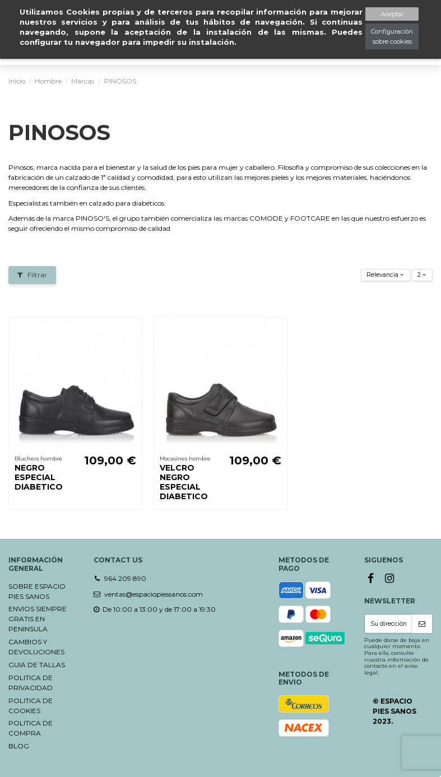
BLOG (18, 746)
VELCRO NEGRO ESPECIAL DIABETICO (184, 482)
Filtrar (32, 275)
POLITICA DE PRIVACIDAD (30, 682)
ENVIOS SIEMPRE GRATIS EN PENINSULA (37, 618)
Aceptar (391, 14)
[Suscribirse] (422, 624)
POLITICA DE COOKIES (30, 705)
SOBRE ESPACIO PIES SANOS (37, 591)
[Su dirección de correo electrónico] (388, 624)
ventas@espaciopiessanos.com (153, 594)
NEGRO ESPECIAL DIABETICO (39, 477)
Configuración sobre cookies (392, 36)
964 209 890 (125, 578)
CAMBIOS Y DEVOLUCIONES (36, 647)
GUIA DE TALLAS (36, 664)
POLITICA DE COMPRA (30, 728)
